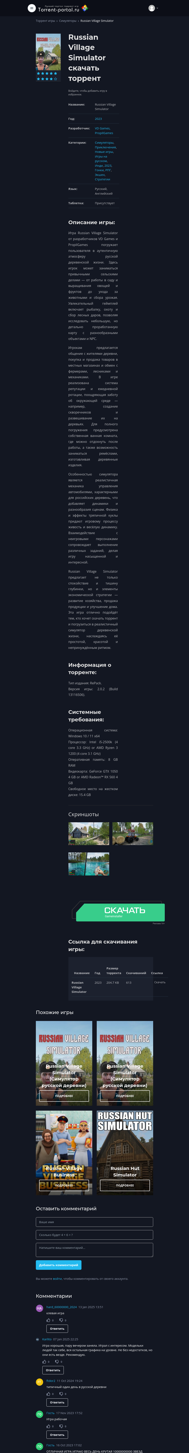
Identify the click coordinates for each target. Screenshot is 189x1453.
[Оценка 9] (51, 79)
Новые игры (104, 152)
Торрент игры (45, 21)
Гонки (99, 170)
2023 (98, 119)
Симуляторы (67, 21)
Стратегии (102, 179)
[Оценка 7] (42, 79)
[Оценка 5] (55, 73)
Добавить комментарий (58, 1265)
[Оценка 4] (51, 73)
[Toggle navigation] (32, 8)
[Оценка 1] (38, 73)
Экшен (100, 175)
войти (57, 1279)
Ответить (57, 1329)
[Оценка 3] (47, 73)
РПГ (108, 170)
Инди (99, 165)
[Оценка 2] (42, 73)
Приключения (105, 147)
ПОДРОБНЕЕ (64, 1096)
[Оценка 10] (55, 79)
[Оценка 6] (38, 79)
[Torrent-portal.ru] (63, 8)
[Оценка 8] (47, 79)
